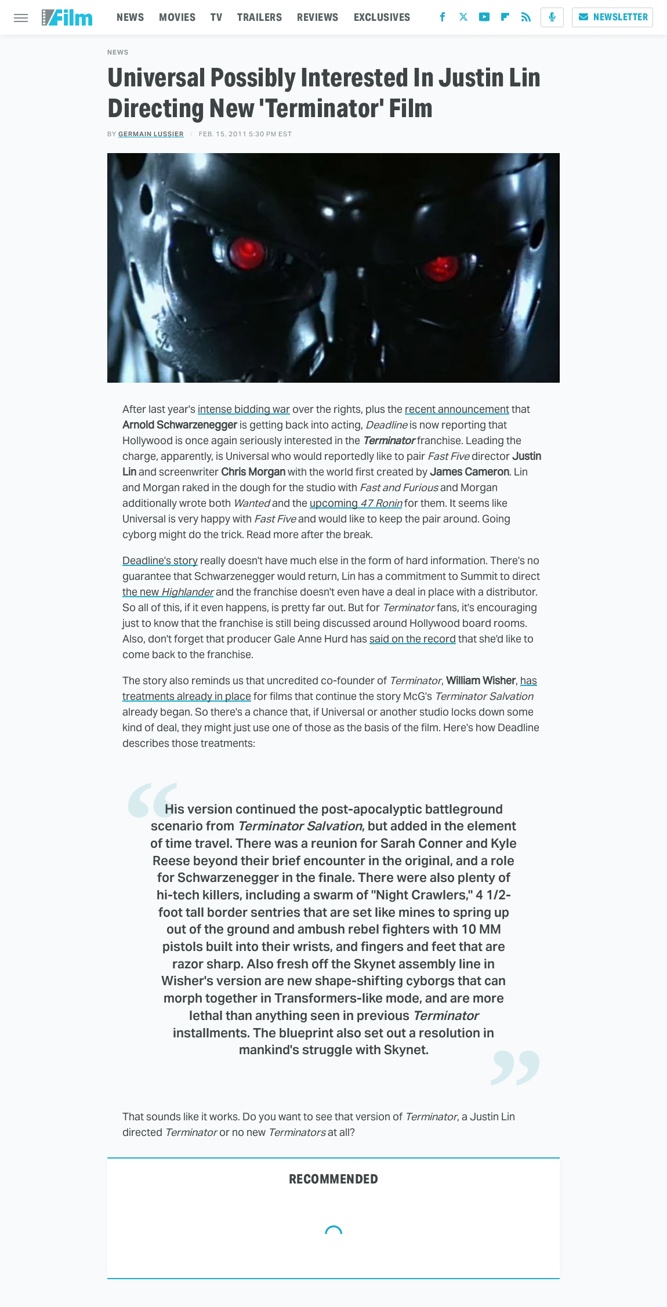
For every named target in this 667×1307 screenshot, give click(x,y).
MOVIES (177, 17)
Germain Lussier (151, 134)
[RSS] (526, 19)
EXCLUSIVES (382, 17)
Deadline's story (160, 560)
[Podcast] (552, 17)
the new (167, 591)
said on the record (412, 638)
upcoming (356, 503)
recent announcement (457, 409)
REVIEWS (318, 17)
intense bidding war (244, 409)
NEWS (130, 17)
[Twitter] (463, 19)
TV (216, 17)
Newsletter (612, 17)
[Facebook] (442, 19)
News (118, 52)
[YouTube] (484, 19)
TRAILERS (259, 17)
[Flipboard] (505, 19)
